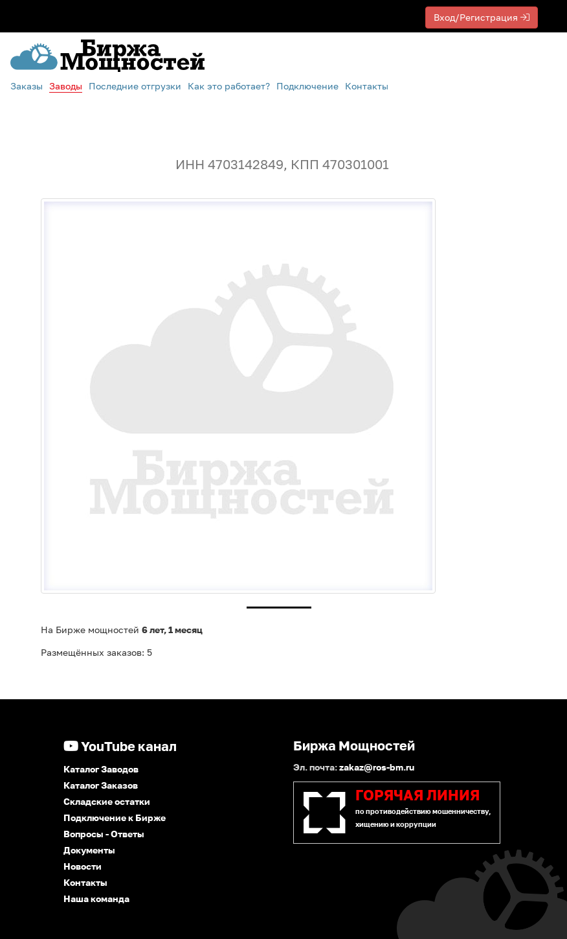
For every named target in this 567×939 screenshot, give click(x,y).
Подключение (307, 85)
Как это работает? (229, 85)
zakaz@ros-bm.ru (376, 766)
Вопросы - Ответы (103, 833)
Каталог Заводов (101, 768)
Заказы (26, 85)
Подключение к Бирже (114, 817)
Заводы (65, 85)
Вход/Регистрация (481, 17)
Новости (82, 866)
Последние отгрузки (135, 85)
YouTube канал (120, 746)
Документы (89, 849)
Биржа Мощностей (354, 745)
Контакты (366, 85)
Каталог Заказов (100, 785)
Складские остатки (106, 801)
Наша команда (96, 898)
